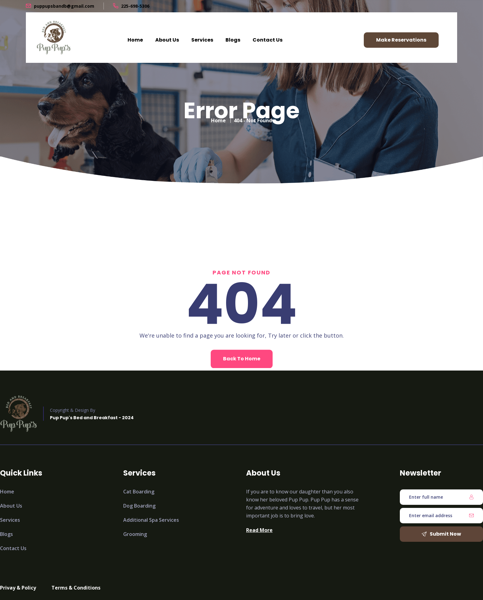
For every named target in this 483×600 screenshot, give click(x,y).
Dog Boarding (139, 505)
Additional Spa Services (151, 520)
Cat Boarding (138, 491)
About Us (167, 39)
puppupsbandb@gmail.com (64, 6)
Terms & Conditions (75, 587)
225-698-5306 (135, 6)
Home (135, 39)
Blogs (232, 39)
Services (202, 39)
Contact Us (267, 39)
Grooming (135, 534)
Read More (259, 530)
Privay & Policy (18, 587)
